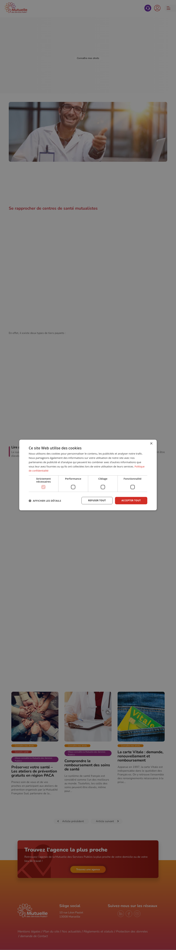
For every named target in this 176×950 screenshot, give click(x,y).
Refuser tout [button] (96, 500)
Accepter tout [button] (131, 500)
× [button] (151, 443)
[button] (45, 500)
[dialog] (88, 475)
